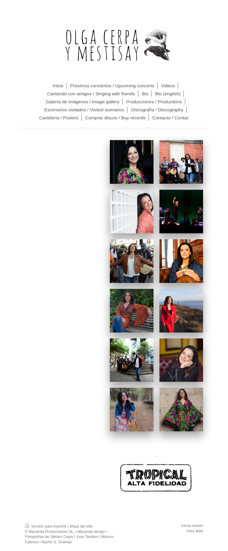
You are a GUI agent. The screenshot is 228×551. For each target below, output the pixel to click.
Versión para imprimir (46, 526)
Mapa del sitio (81, 526)
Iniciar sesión (192, 526)
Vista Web (194, 531)
